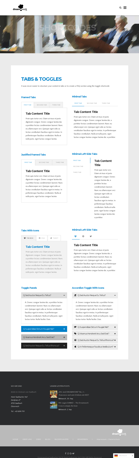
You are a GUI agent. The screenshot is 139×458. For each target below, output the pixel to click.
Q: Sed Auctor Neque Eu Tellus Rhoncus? (41, 345)
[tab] (44, 295)
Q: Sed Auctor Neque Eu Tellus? (37, 295)
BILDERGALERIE (62, 439)
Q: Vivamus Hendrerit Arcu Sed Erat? (39, 337)
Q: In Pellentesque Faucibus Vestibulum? (93, 347)
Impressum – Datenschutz (108, 439)
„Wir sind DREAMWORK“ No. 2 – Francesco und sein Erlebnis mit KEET (73, 393)
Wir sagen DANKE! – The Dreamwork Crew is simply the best (73, 404)
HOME (15, 439)
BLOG (47, 439)
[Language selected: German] (123, 455)
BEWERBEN (83, 439)
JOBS (38, 439)
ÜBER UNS (27, 439)
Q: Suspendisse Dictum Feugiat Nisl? (38, 329)
